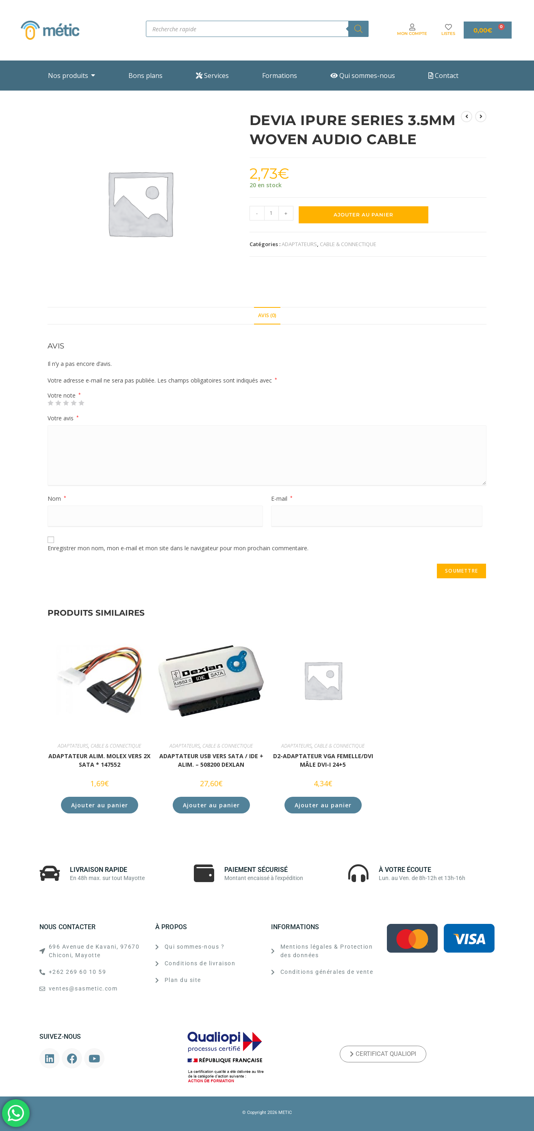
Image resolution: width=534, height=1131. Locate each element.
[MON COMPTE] (412, 27)
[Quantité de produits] (271, 213)
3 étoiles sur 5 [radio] (66, 403)
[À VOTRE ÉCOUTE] (358, 873)
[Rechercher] (358, 29)
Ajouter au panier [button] (99, 805)
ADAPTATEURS (299, 244)
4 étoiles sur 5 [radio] (73, 403)
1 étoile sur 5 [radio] (50, 403)
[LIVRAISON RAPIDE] (49, 873)
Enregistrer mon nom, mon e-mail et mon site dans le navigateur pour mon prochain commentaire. (178, 548)
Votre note (64, 395)
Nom (57, 498)
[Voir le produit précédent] (466, 116)
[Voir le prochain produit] (480, 116)
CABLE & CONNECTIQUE (348, 244)
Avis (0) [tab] (267, 315)
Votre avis (63, 418)
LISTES (448, 33)
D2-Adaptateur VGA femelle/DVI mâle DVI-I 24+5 (323, 760)
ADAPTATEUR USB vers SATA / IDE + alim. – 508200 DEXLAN (211, 760)
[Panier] (488, 30)
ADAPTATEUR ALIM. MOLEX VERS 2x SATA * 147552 (99, 760)
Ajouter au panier (363, 215)
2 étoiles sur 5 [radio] (58, 403)
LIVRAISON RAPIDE (98, 870)
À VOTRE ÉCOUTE (405, 870)
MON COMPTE (412, 33)
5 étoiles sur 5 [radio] (81, 403)
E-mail (282, 498)
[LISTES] (448, 27)
